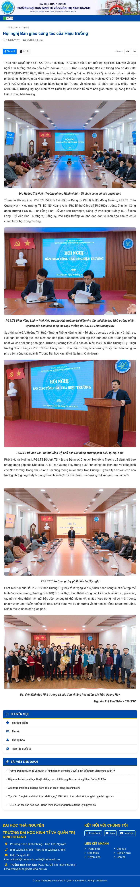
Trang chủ (12, 27)
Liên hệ (119, 856)
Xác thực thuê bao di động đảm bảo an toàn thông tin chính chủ (44, 787)
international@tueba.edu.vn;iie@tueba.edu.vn (32, 859)
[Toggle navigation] (8, 18)
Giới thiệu (91, 852)
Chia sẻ (9, 51)
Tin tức (25, 27)
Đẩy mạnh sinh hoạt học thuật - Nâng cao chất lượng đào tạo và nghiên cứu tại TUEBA (57, 779)
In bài (24, 51)
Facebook (93, 833)
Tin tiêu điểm (17, 722)
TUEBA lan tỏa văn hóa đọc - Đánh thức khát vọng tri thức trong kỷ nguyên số (52, 805)
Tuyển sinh (92, 856)
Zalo (110, 833)
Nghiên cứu (122, 852)
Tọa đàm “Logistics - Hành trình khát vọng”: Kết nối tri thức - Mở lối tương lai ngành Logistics (61, 796)
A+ (127, 51)
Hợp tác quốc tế (18, 748)
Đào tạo (120, 848)
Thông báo (15, 740)
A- (134, 51)
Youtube (127, 833)
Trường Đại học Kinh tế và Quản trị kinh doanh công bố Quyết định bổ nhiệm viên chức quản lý (61, 770)
